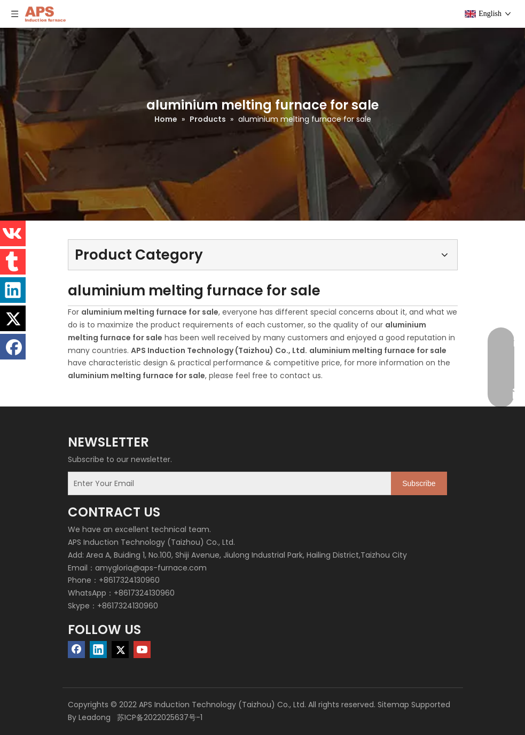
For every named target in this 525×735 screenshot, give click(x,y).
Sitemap (393, 704)
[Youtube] (142, 649)
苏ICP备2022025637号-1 (158, 717)
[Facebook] (76, 649)
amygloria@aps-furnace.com (151, 567)
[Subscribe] (418, 483)
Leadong (95, 717)
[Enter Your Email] (227, 483)
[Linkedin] (98, 649)
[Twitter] (120, 649)
